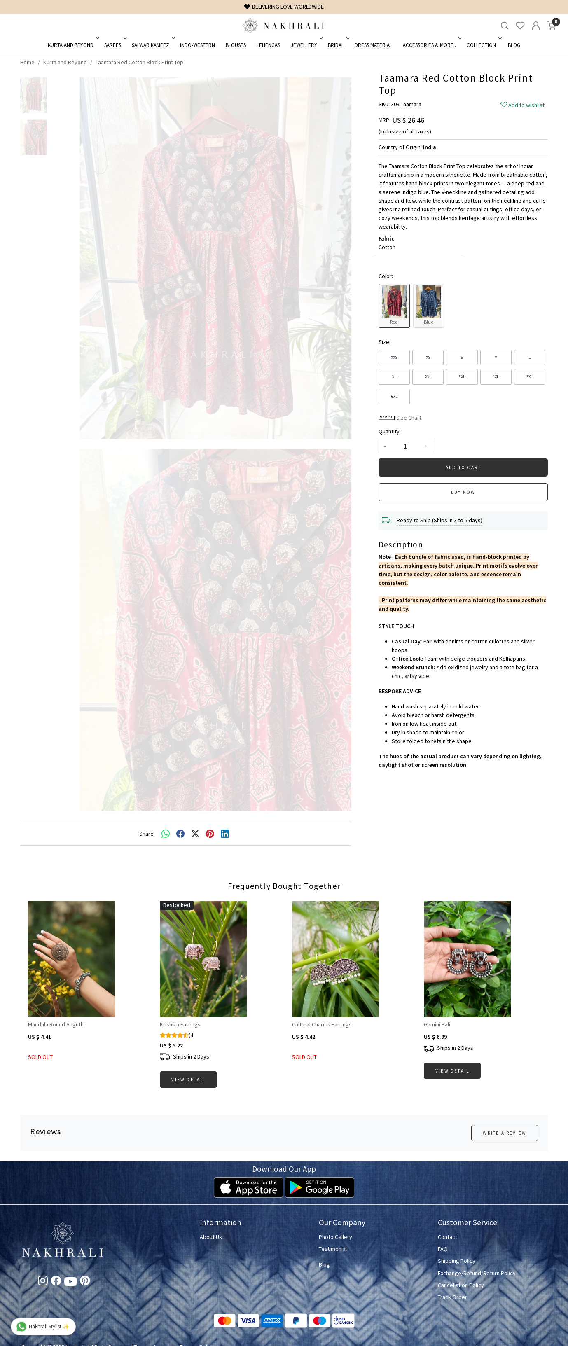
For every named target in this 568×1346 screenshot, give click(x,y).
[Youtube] (70, 1283)
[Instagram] (42, 1282)
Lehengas (268, 45)
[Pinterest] (84, 1282)
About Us (211, 1237)
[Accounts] (536, 25)
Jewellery (306, 45)
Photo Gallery (335, 1237)
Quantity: (390, 431)
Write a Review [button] (504, 1133)
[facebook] (180, 833)
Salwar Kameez (152, 45)
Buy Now (463, 492)
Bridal (338, 45)
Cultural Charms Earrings (322, 1024)
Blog (514, 45)
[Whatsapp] (165, 833)
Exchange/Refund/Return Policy (477, 1273)
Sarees (114, 45)
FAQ (443, 1249)
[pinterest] (210, 833)
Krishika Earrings (180, 1024)
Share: (147, 833)
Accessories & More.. (431, 45)
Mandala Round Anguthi (56, 1024)
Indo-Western (197, 45)
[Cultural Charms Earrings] (350, 959)
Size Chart (400, 417)
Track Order (452, 1297)
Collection (483, 45)
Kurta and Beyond (73, 45)
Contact (447, 1237)
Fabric (386, 238)
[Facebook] (56, 1282)
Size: (384, 342)
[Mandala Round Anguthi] (86, 959)
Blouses (236, 45)
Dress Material (373, 45)
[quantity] (405, 446)
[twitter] (195, 833)
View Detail (188, 1079)
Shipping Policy (456, 1260)
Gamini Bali (437, 1024)
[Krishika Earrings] (218, 959)
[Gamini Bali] (482, 959)
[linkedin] (224, 833)
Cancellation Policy (461, 1285)
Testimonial (333, 1249)
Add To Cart (463, 467)
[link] (504, 25)
